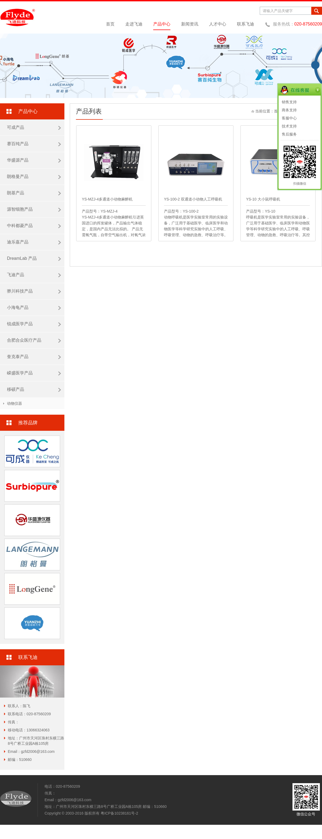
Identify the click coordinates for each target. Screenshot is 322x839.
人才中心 (217, 24)
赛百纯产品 (34, 143)
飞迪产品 (34, 274)
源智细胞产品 (34, 209)
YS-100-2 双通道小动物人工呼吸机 (193, 199)
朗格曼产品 (34, 176)
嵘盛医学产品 (34, 373)
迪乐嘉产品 (34, 242)
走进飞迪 (133, 24)
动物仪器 (14, 403)
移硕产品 (34, 389)
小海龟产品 (34, 307)
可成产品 (34, 127)
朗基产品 (34, 193)
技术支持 (289, 126)
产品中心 (161, 24)
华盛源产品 (34, 160)
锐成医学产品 (34, 324)
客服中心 (289, 118)
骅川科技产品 (34, 291)
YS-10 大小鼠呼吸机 (263, 199)
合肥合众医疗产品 (34, 340)
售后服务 (289, 134)
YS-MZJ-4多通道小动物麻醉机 (107, 199)
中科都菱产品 (34, 225)
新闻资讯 (189, 24)
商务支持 (289, 110)
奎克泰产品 (34, 356)
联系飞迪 (245, 24)
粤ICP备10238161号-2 (119, 813)
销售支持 (289, 102)
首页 (110, 24)
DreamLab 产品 (34, 258)
